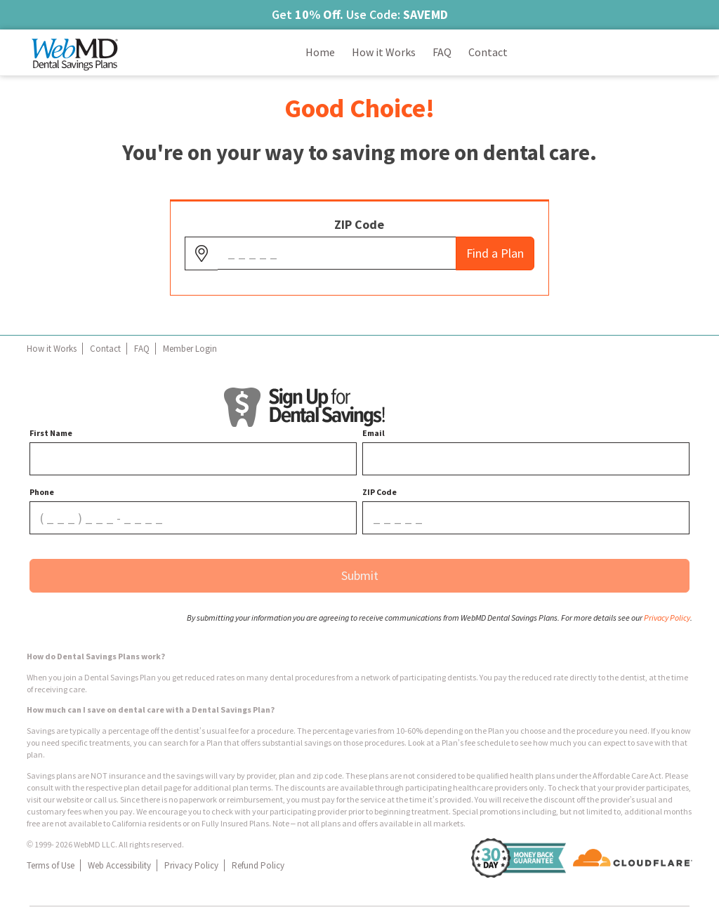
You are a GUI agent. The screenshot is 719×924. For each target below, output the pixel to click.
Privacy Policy (191, 865)
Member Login (190, 349)
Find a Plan (495, 253)
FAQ (142, 349)
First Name (50, 433)
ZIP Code (359, 224)
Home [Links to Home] (320, 52)
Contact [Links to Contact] (488, 52)
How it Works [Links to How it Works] (384, 52)
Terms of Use (50, 865)
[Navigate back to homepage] (75, 52)
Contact (105, 349)
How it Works (52, 349)
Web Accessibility (119, 865)
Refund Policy (258, 865)
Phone (41, 492)
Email (373, 433)
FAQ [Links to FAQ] (442, 52)
